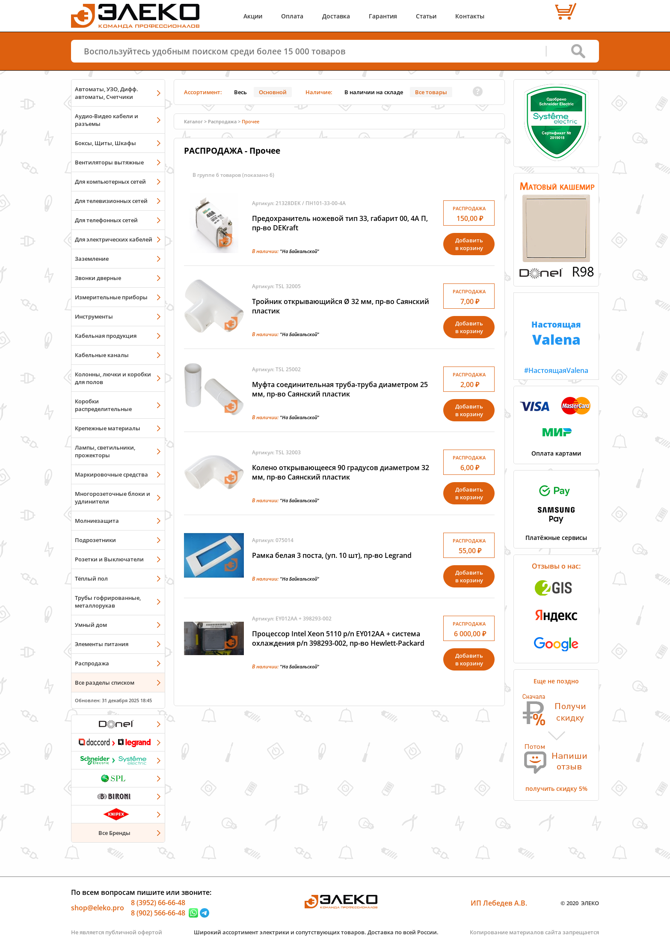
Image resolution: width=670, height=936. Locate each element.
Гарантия (383, 16)
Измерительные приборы (111, 297)
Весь (240, 92)
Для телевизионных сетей (111, 201)
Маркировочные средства (111, 474)
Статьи (426, 16)
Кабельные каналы (102, 355)
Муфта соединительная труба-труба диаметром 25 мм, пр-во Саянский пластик (340, 389)
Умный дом (91, 625)
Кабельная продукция (105, 336)
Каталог (193, 121)
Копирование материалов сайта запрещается (534, 932)
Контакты (469, 16)
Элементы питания (101, 644)
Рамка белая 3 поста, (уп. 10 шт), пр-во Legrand (332, 555)
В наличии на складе (373, 92)
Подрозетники (95, 540)
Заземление (92, 258)
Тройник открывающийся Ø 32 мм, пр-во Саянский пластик (340, 306)
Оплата (292, 16)
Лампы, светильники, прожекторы (105, 451)
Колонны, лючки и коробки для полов (113, 378)
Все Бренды (114, 833)
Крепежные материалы (107, 428)
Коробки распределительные (103, 405)
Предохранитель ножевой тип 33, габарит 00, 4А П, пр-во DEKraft (340, 223)
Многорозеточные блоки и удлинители (112, 497)
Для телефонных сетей (106, 220)
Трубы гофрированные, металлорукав (108, 601)
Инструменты (94, 316)
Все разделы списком (104, 682)
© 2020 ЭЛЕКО (579, 903)
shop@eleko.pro (97, 907)
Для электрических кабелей (113, 239)
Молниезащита (97, 521)
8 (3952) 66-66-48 (158, 902)
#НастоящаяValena (556, 334)
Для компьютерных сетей (110, 181)
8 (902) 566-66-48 (158, 913)
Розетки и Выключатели (109, 559)
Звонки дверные (98, 278)
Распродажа (92, 663)
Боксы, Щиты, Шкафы (105, 143)
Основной (273, 92)
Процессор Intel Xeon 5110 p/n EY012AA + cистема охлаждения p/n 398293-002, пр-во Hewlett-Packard (338, 638)
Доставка (336, 16)
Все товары (431, 92)
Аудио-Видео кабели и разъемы (106, 120)
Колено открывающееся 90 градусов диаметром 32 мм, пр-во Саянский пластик (340, 472)
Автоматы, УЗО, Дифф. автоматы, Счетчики (106, 93)
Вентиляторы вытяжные (109, 162)
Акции (252, 16)
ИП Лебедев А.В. (499, 903)
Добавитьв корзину (469, 244)
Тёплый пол (91, 578)
